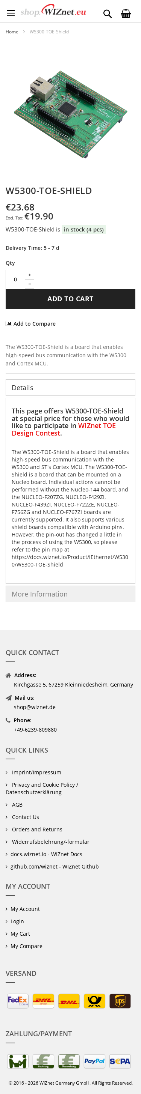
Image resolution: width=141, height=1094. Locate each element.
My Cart (20, 933)
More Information (40, 593)
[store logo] (53, 10)
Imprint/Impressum (36, 772)
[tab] (70, 387)
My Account (25, 908)
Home (12, 32)
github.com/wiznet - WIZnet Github (55, 866)
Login (17, 921)
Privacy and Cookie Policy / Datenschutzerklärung (42, 788)
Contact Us (25, 816)
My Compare (26, 946)
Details (22, 387)
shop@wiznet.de (35, 707)
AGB (17, 804)
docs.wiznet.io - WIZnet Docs (46, 854)
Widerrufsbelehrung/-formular (50, 841)
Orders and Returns (36, 829)
